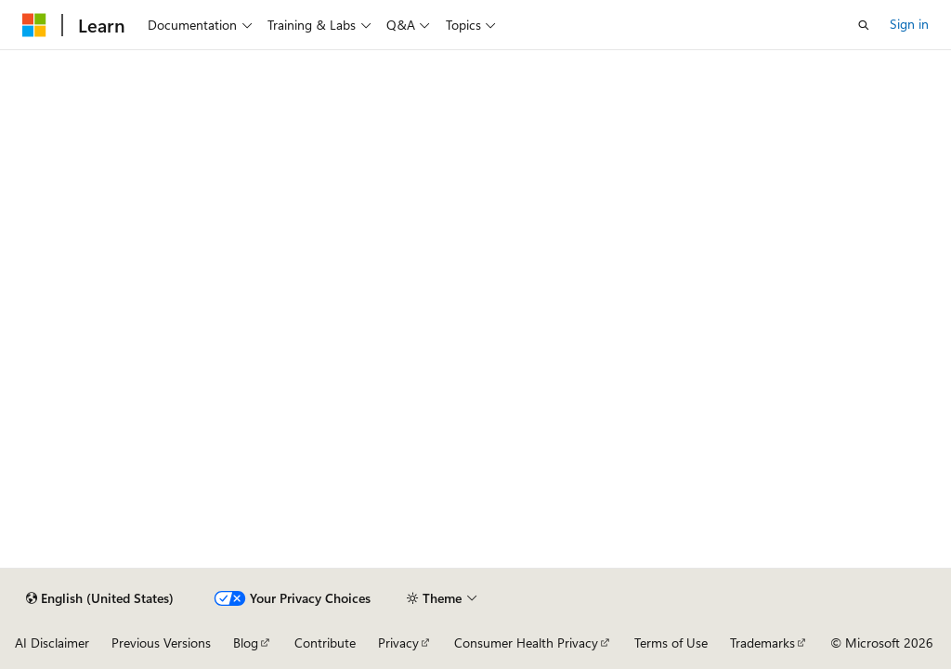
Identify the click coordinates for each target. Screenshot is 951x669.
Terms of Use (671, 642)
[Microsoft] (34, 25)
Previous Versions (161, 642)
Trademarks (762, 642)
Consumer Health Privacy (526, 642)
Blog (245, 642)
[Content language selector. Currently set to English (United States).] (100, 598)
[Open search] (863, 25)
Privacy (398, 642)
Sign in (909, 24)
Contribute (325, 642)
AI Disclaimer (52, 642)
